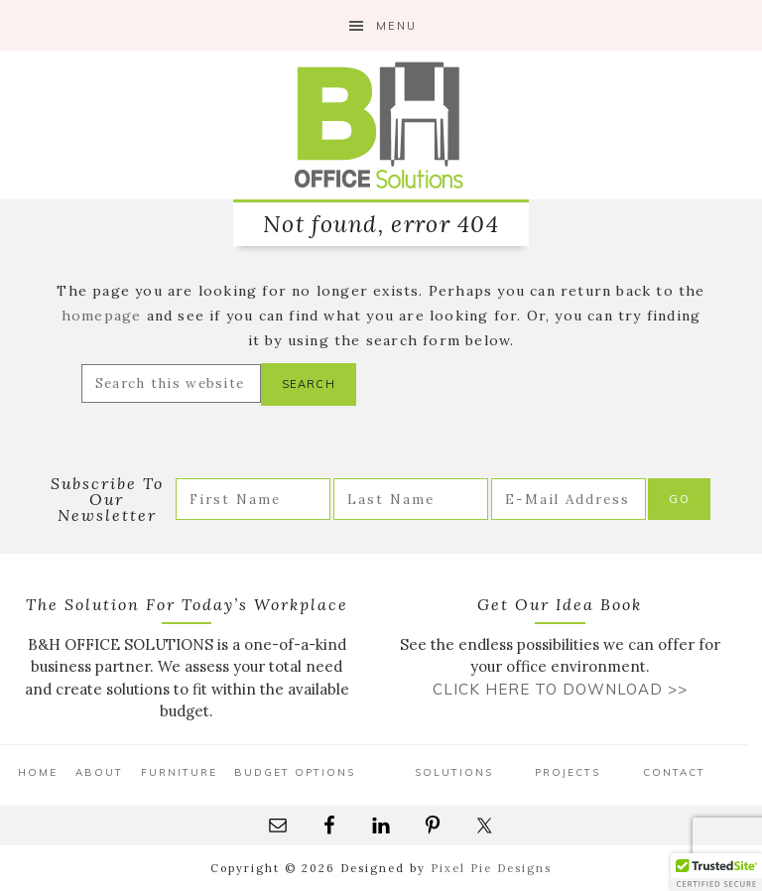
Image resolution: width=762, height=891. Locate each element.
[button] (716, 872)
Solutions (454, 772)
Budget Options (294, 772)
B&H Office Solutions (381, 125)
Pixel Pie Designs (491, 868)
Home (38, 772)
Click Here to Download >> (560, 689)
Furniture (179, 772)
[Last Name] (410, 499)
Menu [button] (396, 26)
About (99, 772)
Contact (674, 772)
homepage (102, 315)
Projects (567, 772)
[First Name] (253, 499)
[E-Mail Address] (568, 499)
